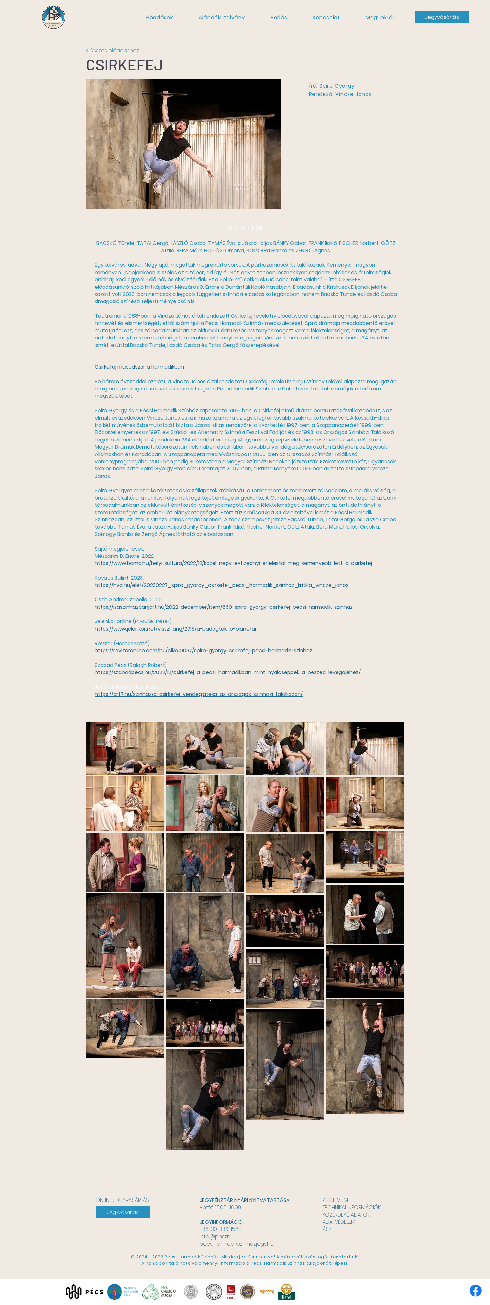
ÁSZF (328, 1229)
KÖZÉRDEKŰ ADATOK (346, 1215)
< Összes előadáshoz (112, 50)
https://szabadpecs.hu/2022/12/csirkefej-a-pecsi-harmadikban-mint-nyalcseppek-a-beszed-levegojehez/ (228, 672)
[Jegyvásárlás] (442, 17)
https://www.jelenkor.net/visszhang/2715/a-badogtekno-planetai (175, 629)
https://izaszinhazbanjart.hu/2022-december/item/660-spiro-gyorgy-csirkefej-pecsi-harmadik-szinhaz (224, 607)
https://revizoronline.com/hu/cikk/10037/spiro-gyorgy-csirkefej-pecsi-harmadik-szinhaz (203, 650)
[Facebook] (476, 1291)
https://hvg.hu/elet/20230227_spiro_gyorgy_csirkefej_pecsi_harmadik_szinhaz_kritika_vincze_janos (222, 585)
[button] (159, 17)
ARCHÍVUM (335, 1200)
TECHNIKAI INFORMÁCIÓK (352, 1207)
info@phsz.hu (217, 1236)
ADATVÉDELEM (339, 1222)
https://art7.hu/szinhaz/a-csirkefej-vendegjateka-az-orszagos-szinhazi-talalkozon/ (199, 694)
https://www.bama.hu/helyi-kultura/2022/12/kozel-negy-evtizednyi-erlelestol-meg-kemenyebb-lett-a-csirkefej (233, 563)
